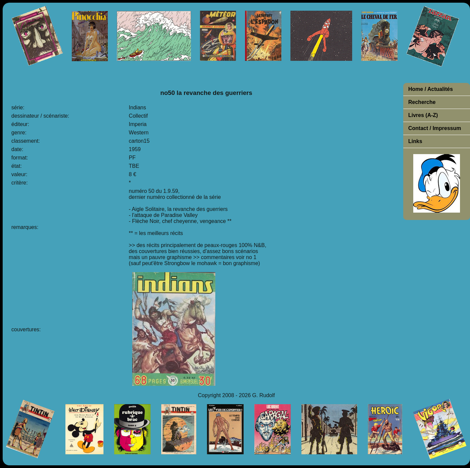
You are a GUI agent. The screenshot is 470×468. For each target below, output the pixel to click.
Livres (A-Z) (423, 115)
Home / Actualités (430, 89)
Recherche (422, 102)
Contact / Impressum (434, 128)
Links (415, 141)
